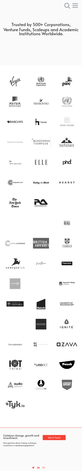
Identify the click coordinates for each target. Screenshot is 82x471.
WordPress (71, 463)
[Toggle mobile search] (67, 5)
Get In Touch (54, 437)
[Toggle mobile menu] (75, 5)
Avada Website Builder (29, 463)
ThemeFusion (42, 463)
